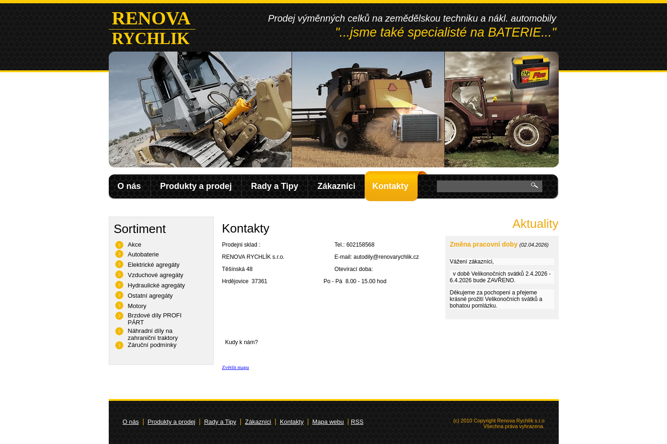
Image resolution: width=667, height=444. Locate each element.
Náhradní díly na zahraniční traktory (153, 334)
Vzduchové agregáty (156, 274)
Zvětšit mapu (235, 367)
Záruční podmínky (152, 344)
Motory (137, 305)
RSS (357, 421)
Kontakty (390, 186)
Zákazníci (336, 186)
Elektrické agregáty (154, 264)
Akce (135, 244)
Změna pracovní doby (484, 244)
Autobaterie (143, 254)
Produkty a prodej (196, 186)
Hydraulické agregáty (156, 285)
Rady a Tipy (275, 186)
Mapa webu (328, 421)
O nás (129, 186)
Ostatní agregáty (150, 295)
